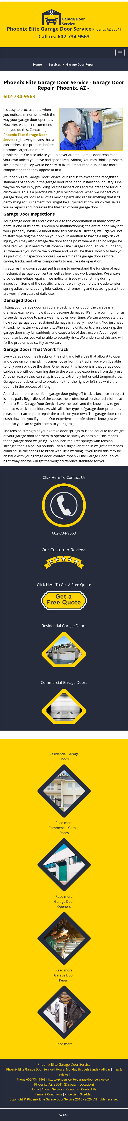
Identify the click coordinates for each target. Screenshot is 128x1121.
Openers (64, 906)
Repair (64, 980)
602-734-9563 (73, 36)
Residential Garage (64, 754)
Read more (64, 822)
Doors (64, 759)
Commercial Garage (63, 827)
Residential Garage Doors (64, 625)
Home (37, 64)
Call (64, 1115)
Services (55, 64)
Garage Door (64, 901)
